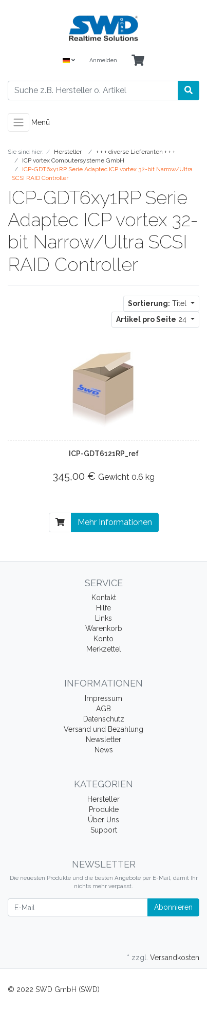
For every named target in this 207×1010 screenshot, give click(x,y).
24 (152, 319)
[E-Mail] (78, 907)
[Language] (69, 60)
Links (103, 618)
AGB (103, 709)
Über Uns (103, 820)
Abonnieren (173, 907)
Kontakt (103, 597)
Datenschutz (103, 719)
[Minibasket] (137, 60)
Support (103, 830)
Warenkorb (103, 628)
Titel (158, 303)
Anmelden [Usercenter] (103, 60)
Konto (103, 639)
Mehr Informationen (115, 522)
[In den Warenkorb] (60, 522)
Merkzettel (103, 649)
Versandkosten (174, 957)
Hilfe (103, 608)
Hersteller (103, 799)
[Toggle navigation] (18, 122)
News (104, 750)
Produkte (104, 809)
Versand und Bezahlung (103, 729)
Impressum (103, 698)
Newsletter (103, 739)
